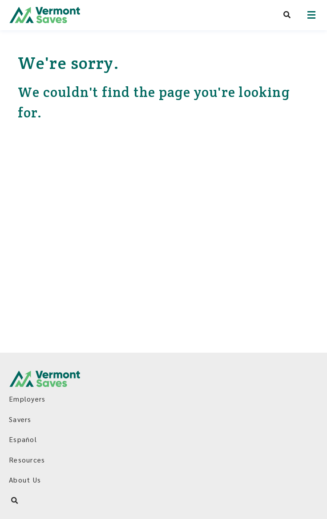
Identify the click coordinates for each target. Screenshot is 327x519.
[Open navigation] (311, 14)
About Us (25, 479)
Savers (20, 419)
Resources (27, 459)
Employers (27, 398)
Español (23, 439)
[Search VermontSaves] (287, 15)
